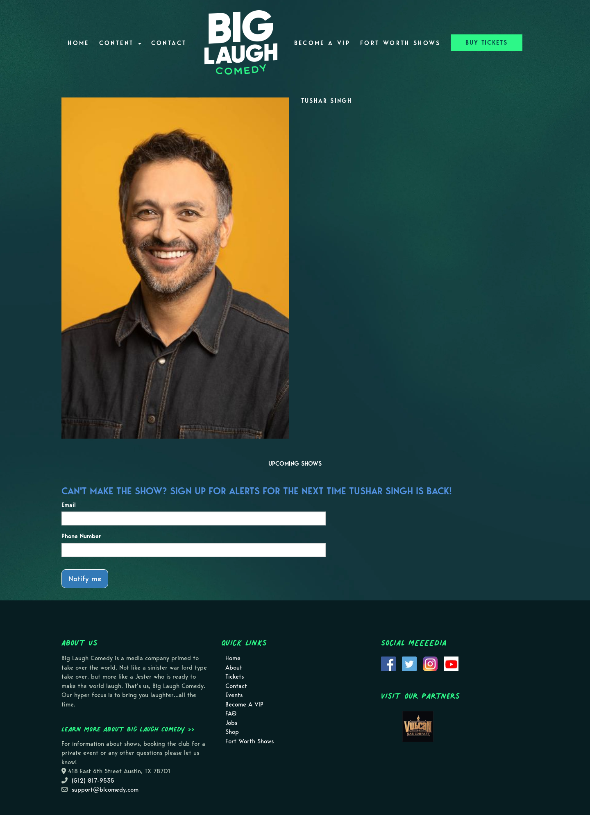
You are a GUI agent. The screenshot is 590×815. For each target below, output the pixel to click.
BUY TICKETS (486, 42)
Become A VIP (322, 43)
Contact (169, 43)
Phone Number (81, 536)
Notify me (84, 578)
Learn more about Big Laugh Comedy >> (128, 729)
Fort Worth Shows (400, 43)
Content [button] (120, 43)
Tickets (234, 676)
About (233, 667)
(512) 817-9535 (93, 780)
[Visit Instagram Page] (430, 663)
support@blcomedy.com (105, 789)
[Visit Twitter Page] (409, 663)
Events (234, 695)
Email (68, 505)
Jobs (231, 723)
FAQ (230, 713)
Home (78, 43)
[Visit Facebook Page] (388, 663)
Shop (232, 732)
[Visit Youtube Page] (451, 663)
